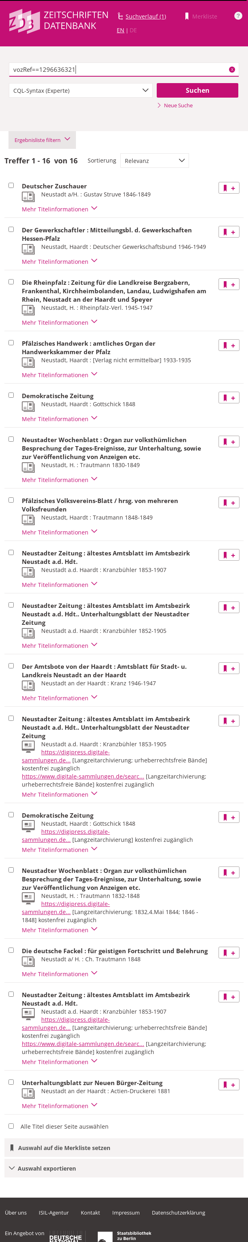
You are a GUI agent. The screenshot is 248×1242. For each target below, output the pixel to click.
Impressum (126, 1212)
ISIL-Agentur (54, 1212)
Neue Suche (175, 105)
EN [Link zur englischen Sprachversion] (120, 30)
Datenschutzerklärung (178, 1212)
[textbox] (124, 70)
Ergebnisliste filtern (42, 140)
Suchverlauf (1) (146, 16)
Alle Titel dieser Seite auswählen (65, 1126)
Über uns (16, 1212)
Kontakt (90, 1212)
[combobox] (81, 90)
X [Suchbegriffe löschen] (232, 69)
